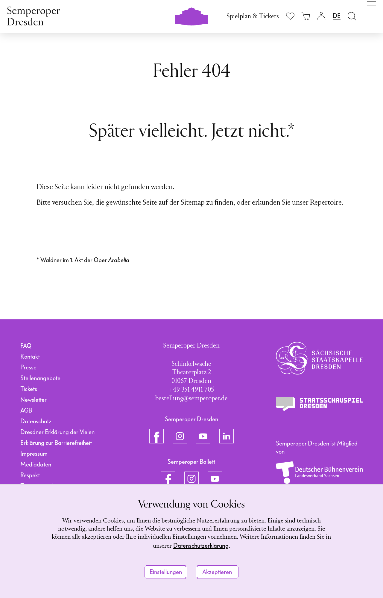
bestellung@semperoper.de (191, 398)
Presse (28, 367)
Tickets (28, 389)
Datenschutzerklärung (219, 545)
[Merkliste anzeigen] (290, 16)
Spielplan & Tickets (253, 16)
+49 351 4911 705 (191, 390)
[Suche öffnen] (352, 15)
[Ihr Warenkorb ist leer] (306, 15)
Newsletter (33, 399)
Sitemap (193, 202)
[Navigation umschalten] (371, 14)
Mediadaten (35, 464)
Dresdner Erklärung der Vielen (57, 432)
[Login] (321, 15)
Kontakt (30, 356)
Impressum (34, 453)
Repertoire (326, 202)
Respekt (30, 475)
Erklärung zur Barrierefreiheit (56, 443)
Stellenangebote (40, 378)
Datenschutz (35, 421)
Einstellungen (166, 572)
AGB (26, 410)
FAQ (25, 345)
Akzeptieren (217, 572)
